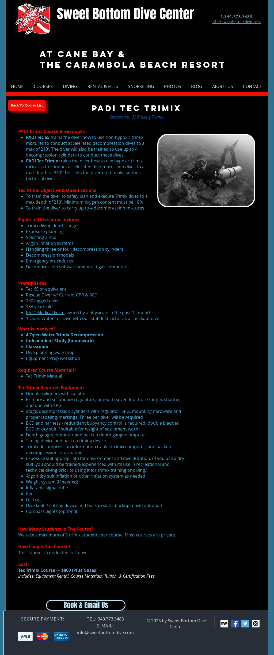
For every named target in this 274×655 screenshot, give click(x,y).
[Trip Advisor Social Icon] (224, 623)
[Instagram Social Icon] (256, 623)
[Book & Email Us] (85, 605)
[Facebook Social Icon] (235, 623)
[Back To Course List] (26, 105)
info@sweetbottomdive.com (105, 632)
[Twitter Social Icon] (245, 623)
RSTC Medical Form (45, 312)
